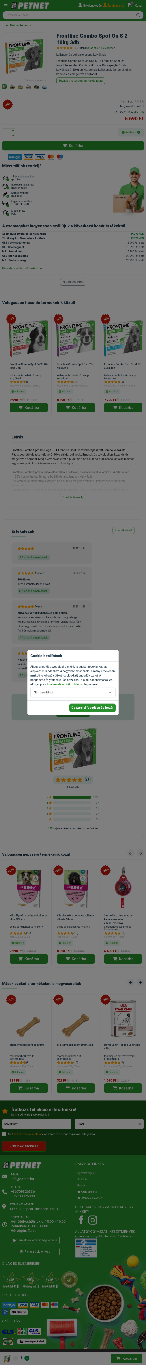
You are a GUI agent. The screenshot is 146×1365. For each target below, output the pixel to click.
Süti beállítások (44, 692)
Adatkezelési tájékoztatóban (65, 684)
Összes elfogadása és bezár (92, 707)
